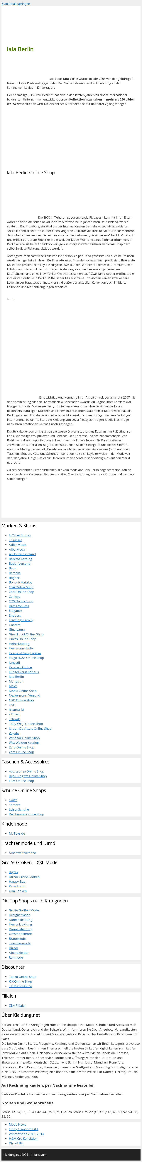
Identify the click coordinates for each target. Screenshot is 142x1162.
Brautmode (17, 938)
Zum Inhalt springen (15, 4)
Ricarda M (16, 709)
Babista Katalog (20, 559)
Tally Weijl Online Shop (26, 724)
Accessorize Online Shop (26, 771)
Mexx (13, 686)
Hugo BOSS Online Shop (26, 658)
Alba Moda (17, 549)
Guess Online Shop (22, 639)
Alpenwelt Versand (22, 853)
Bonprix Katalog (21, 582)
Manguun (16, 681)
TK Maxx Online (20, 986)
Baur (12, 568)
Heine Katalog (19, 644)
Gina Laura (17, 629)
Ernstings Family (21, 620)
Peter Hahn (17, 886)
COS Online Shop (21, 601)
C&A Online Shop (21, 587)
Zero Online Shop (21, 752)
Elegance (15, 610)
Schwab (14, 719)
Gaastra (15, 625)
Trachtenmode (20, 943)
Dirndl (13, 948)
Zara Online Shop (21, 747)
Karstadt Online (20, 667)
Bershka (15, 573)
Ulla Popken (18, 891)
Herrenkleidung (20, 924)
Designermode (19, 915)
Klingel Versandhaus (24, 672)
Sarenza (15, 805)
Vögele (14, 733)
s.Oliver (14, 714)
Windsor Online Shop (24, 738)
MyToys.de (17, 833)
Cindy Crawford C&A (23, 1129)
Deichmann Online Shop (26, 814)
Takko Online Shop (22, 976)
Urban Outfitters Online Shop (30, 728)
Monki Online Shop (23, 691)
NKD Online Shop (21, 700)
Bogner (14, 578)
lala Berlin (16, 676)
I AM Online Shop (21, 781)
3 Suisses (15, 540)
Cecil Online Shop (21, 592)
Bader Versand (20, 563)
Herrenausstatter (21, 648)
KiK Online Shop (20, 981)
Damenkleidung (20, 920)
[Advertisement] (34, 141)
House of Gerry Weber (25, 653)
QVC (12, 705)
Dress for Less (19, 606)
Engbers (15, 615)
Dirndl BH (16, 1143)
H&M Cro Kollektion (23, 1138)
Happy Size (17, 881)
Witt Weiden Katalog (24, 742)
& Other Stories (20, 535)
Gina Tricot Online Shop (26, 634)
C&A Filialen (17, 1005)
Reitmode (16, 957)
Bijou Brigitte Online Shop (28, 776)
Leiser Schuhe (19, 809)
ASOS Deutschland (22, 554)
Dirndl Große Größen (24, 877)
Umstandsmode (21, 934)
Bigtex (13, 872)
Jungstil (14, 662)
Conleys (14, 596)
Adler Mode (17, 544)
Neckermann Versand (24, 695)
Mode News (17, 1124)
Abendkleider (19, 952)
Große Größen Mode (24, 910)
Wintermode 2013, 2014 (26, 1134)
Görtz (13, 800)
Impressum (38, 1155)
